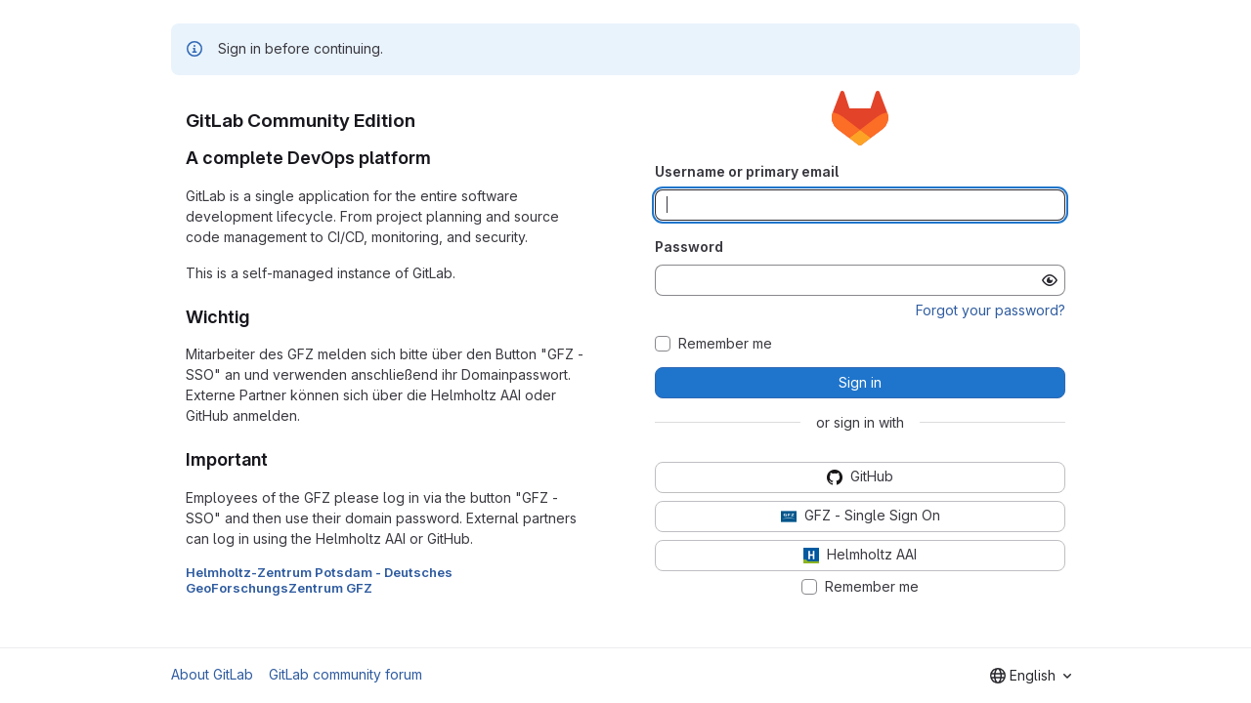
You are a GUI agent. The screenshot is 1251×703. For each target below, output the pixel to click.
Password (689, 246)
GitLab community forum (345, 674)
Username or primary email (747, 171)
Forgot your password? (990, 310)
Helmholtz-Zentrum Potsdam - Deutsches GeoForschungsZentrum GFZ (319, 580)
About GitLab (212, 674)
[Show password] (1049, 280)
